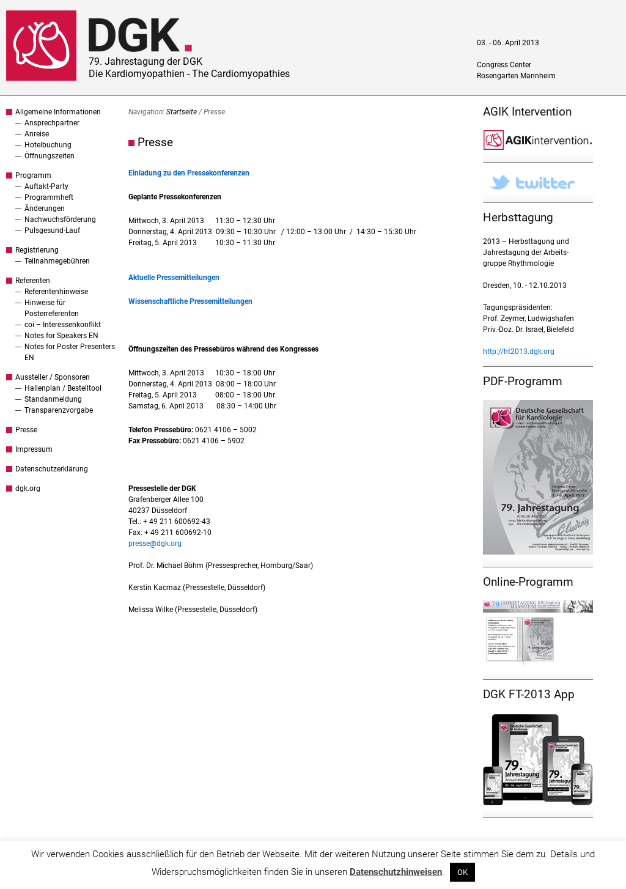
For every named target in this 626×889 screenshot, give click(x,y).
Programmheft (48, 197)
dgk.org (27, 488)
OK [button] (462, 872)
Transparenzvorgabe (58, 410)
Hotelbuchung (48, 145)
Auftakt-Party (46, 186)
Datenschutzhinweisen (396, 871)
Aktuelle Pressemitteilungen (173, 277)
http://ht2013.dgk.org (518, 351)
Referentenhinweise (56, 291)
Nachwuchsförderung (60, 219)
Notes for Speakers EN (61, 335)
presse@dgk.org (155, 543)
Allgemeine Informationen (58, 112)
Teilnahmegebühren (57, 261)
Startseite (181, 112)
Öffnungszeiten (49, 156)
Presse (26, 430)
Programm (33, 175)
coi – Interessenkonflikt (62, 324)
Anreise (36, 134)
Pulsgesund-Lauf (52, 230)
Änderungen (44, 208)
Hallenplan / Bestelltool (62, 388)
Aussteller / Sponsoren (52, 377)
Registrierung (37, 250)
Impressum (34, 449)
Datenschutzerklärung (51, 469)
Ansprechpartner (51, 123)
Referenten (32, 280)
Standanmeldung (53, 399)
